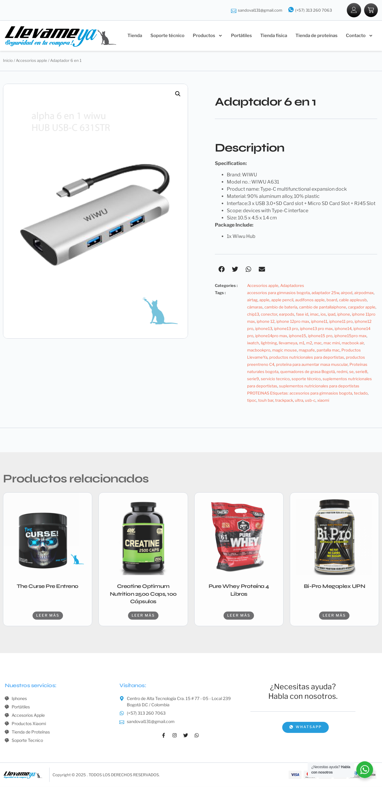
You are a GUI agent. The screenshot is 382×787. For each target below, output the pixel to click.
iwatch (253, 343)
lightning (269, 343)
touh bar (265, 400)
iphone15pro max (350, 336)
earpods (286, 314)
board (331, 300)
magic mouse (284, 350)
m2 (309, 343)
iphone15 (297, 336)
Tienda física (273, 36)
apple (264, 300)
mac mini (332, 343)
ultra (299, 400)
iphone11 (319, 322)
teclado (361, 393)
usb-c (310, 400)
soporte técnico (306, 379)
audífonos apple (310, 300)
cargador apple (361, 307)
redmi (342, 372)
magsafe (307, 350)
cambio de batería (280, 307)
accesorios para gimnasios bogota (278, 293)
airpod (346, 293)
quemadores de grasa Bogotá (307, 372)
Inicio (8, 60)
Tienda (134, 36)
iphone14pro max (271, 336)
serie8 (361, 372)
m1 (301, 343)
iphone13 (263, 329)
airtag (252, 300)
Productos (208, 36)
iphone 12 (266, 322)
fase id (302, 314)
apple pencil (282, 300)
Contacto (359, 36)
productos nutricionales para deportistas (306, 357)
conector (269, 314)
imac (314, 314)
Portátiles (241, 36)
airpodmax (364, 293)
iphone (343, 314)
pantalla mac (328, 350)
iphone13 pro (286, 329)
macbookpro (258, 350)
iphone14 (343, 329)
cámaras (255, 307)
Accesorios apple (31, 60)
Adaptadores (292, 286)
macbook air (353, 343)
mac (318, 343)
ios (323, 314)
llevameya (288, 343)
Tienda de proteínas (316, 36)
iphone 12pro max (292, 322)
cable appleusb (353, 300)
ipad (331, 314)
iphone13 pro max (316, 329)
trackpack (284, 400)
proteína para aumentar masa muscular (312, 365)
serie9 (253, 379)
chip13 (253, 314)
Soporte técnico (167, 36)
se (351, 372)
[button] (177, 94)
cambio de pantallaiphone (322, 307)
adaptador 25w (325, 293)
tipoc (251, 400)
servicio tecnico (275, 379)
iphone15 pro (320, 336)
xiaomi (323, 400)
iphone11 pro (341, 322)
